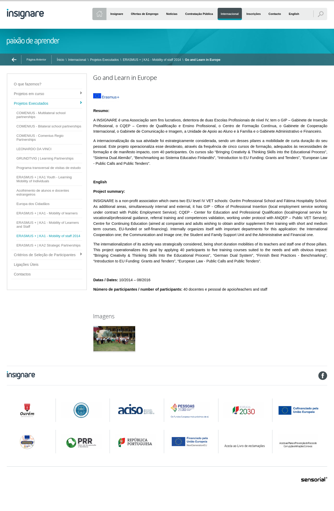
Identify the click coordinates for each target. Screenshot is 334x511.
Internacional (77, 60)
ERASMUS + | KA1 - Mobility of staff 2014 (152, 60)
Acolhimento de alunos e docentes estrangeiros (42, 192)
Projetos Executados (104, 60)
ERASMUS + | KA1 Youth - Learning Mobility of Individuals (44, 179)
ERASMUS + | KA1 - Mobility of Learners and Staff (47, 224)
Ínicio (60, 60)
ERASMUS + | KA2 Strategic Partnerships (48, 245)
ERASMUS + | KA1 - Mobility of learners (47, 213)
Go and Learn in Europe (202, 60)
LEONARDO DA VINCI (33, 149)
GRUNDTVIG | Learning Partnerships (45, 158)
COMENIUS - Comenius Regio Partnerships (39, 138)
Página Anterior (36, 59)
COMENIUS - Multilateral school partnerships (40, 115)
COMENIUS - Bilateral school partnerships (48, 126)
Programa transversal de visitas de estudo (48, 168)
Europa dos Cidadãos (33, 204)
